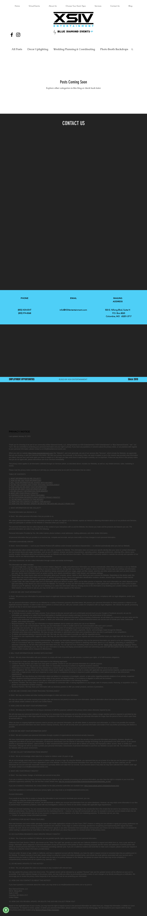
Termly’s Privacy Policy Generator (47, 910)
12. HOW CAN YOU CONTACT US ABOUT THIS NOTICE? (30, 502)
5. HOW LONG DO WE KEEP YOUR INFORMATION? (28, 487)
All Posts (17, 49)
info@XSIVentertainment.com (73, 310)
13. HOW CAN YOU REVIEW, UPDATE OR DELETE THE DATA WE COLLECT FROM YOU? (42, 504)
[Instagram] (18, 34)
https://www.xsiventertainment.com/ (40, 453)
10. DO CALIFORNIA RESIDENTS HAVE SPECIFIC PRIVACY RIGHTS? (34, 497)
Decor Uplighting (37, 49)
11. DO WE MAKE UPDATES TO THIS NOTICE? (26, 499)
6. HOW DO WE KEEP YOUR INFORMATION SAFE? (28, 489)
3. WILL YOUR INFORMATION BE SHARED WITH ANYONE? (31, 483)
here (96, 908)
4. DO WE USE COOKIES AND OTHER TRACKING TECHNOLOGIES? (34, 485)
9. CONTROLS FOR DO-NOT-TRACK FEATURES (27, 495)
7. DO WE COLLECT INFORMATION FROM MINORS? (28, 491)
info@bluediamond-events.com (55, 449)
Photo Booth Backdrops (114, 49)
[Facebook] (12, 34)
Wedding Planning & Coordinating (74, 49)
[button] (132, 49)
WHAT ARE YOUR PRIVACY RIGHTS (117, 645)
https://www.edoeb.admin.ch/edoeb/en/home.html (101, 786)
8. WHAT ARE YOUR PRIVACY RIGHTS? (23, 493)
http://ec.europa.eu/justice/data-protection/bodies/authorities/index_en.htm (85, 781)
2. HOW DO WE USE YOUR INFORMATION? (25, 480)
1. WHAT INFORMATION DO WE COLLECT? (25, 478)
